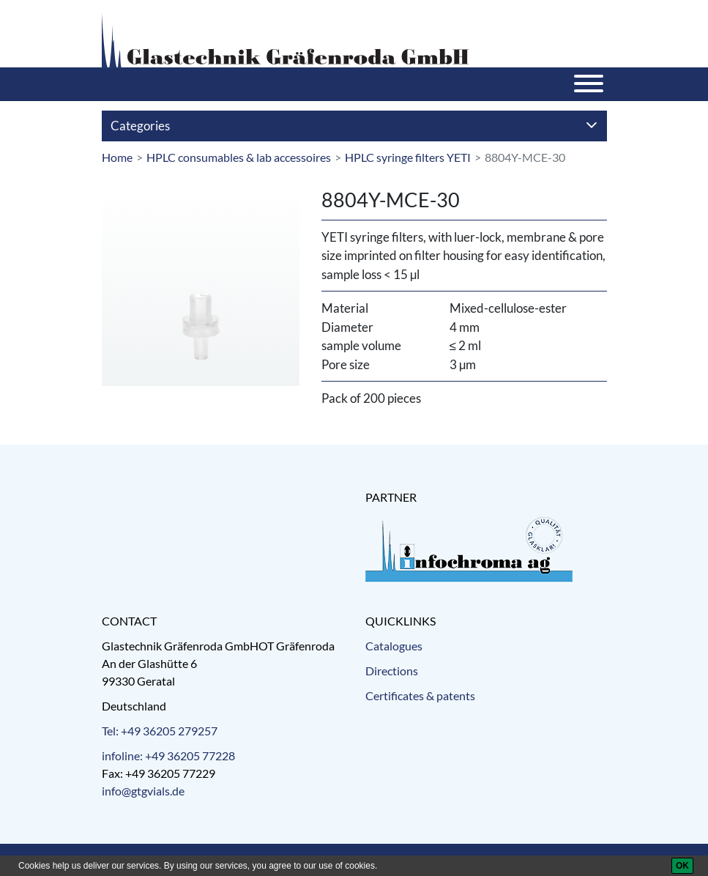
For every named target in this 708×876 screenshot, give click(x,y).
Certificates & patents (420, 695)
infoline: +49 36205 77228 (168, 755)
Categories (354, 125)
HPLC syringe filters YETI (408, 157)
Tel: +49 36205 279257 (159, 731)
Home (117, 157)
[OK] (682, 866)
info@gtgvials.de (143, 791)
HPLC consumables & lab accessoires (238, 157)
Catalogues (393, 646)
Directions (391, 671)
